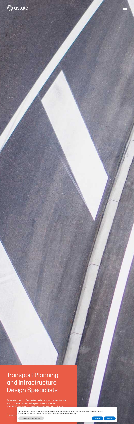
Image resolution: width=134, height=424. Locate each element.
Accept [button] (109, 418)
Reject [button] (97, 418)
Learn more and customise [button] (31, 418)
